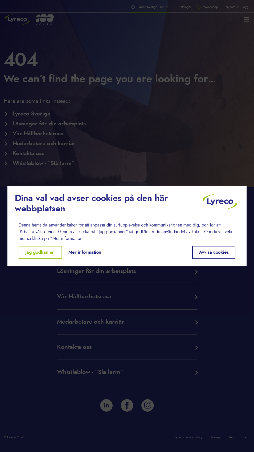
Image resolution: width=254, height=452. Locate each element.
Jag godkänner (40, 252)
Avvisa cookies (214, 252)
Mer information (84, 252)
